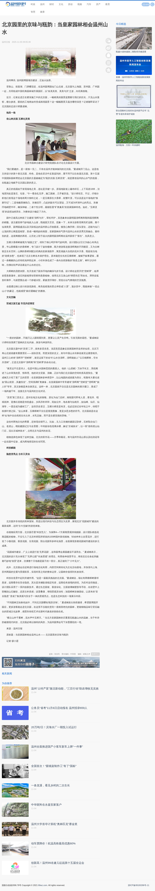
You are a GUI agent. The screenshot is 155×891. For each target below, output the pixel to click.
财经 (51, 4)
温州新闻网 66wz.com (24, 647)
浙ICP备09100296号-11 (138, 888)
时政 (33, 4)
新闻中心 (95, 654)
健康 (42, 12)
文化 (61, 4)
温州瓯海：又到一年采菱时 (128, 145)
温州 (42, 4)
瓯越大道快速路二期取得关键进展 (131, 52)
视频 (79, 4)
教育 (107, 4)
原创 (70, 4)
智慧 (33, 12)
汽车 (89, 4)
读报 (145, 5)
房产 (98, 4)
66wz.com (42, 888)
